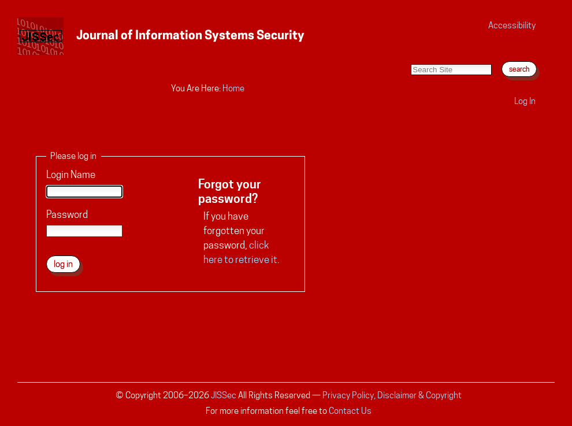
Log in (525, 100)
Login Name (70, 174)
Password (67, 214)
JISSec (223, 395)
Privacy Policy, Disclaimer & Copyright (392, 395)
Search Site (410, 52)
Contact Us (350, 410)
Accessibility (512, 25)
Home (233, 88)
